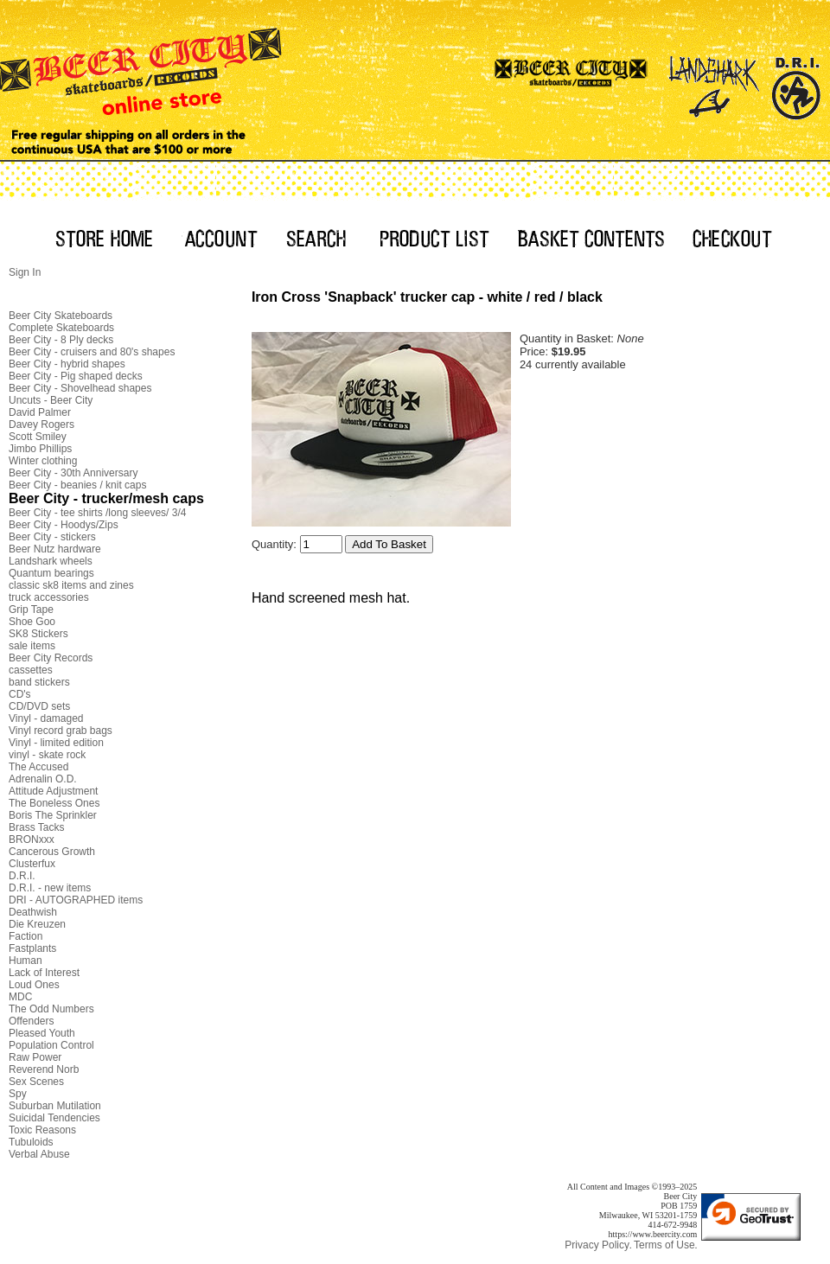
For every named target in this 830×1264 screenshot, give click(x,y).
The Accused (38, 767)
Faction (25, 936)
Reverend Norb (44, 1069)
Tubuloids (31, 1142)
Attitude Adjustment (53, 791)
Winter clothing (43, 461)
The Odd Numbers (51, 1009)
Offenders (31, 1021)
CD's (20, 694)
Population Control (51, 1045)
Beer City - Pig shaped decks (76, 376)
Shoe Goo (32, 622)
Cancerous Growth (52, 852)
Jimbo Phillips (40, 449)
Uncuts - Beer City (51, 400)
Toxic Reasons (42, 1130)
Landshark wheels (51, 561)
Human (25, 960)
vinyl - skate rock (47, 755)
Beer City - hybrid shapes (67, 364)
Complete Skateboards (61, 328)
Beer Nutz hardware (55, 549)
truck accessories (49, 597)
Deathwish (33, 912)
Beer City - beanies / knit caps (77, 485)
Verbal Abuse (39, 1154)
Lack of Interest (44, 973)
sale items (32, 646)
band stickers (39, 682)
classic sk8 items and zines (71, 585)
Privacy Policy (597, 1245)
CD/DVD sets (39, 706)
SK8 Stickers (38, 634)
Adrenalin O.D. (43, 779)
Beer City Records (51, 658)
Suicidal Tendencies (54, 1118)
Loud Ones (34, 985)
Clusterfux (32, 864)
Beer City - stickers (52, 537)
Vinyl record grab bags (60, 731)
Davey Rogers (41, 424)
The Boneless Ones (54, 803)
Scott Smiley (38, 437)
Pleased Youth (42, 1033)
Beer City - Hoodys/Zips (63, 525)
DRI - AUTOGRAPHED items (76, 900)
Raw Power (35, 1057)
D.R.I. (22, 876)
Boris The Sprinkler (53, 815)
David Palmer (40, 412)
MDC (20, 997)
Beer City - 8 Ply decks (61, 340)
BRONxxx (31, 839)
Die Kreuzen (37, 924)
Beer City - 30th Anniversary (73, 473)
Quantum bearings (51, 573)
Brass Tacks (36, 827)
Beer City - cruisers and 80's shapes (92, 352)
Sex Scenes (36, 1082)
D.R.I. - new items (50, 888)
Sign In (25, 272)
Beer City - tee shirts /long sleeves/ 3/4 (97, 513)
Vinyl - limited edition (56, 743)
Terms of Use (664, 1245)
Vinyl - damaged (46, 718)
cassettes (31, 670)
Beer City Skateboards (60, 316)
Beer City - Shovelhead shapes (80, 388)
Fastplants (32, 948)
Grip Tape (31, 609)
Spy (18, 1094)
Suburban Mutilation (55, 1106)
